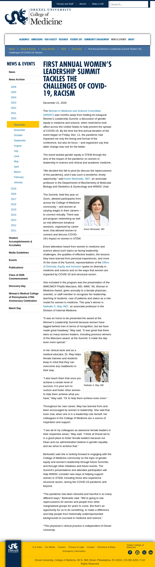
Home (12, 49)
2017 (13, 199)
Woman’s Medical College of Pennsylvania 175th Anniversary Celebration (24, 297)
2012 (13, 225)
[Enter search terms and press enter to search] (132, 4)
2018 (13, 193)
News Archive (48, 49)
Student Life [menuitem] (76, 39)
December (77, 49)
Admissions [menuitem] (37, 39)
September (20, 140)
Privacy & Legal (76, 547)
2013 (13, 220)
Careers (62, 547)
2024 (13, 97)
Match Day (15, 308)
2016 (13, 204)
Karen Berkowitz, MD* (77, 178)
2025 (13, 92)
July (16, 151)
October (18, 135)
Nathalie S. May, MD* (55, 306)
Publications (16, 267)
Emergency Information (74, 551)
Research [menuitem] (63, 39)
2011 (13, 230)
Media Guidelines (19, 252)
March (17, 172)
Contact (90, 547)
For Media (50, 547)
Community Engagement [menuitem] (96, 39)
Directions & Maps (106, 547)
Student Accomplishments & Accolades (20, 242)
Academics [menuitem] (24, 39)
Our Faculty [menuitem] (51, 39)
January (18, 182)
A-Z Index (37, 547)
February (19, 177)
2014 (13, 214)
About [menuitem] (131, 39)
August (17, 145)
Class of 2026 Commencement (18, 277)
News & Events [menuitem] (118, 39)
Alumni (86, 4)
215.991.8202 (131, 560)
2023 (13, 102)
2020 (63, 49)
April (16, 166)
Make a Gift (101, 4)
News (12, 72)
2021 (13, 113)
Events (13, 260)
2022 (13, 108)
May (16, 161)
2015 (13, 209)
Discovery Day (17, 286)
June (16, 156)
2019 (13, 188)
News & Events (28, 49)
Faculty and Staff (69, 4)
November (19, 130)
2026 (13, 87)
